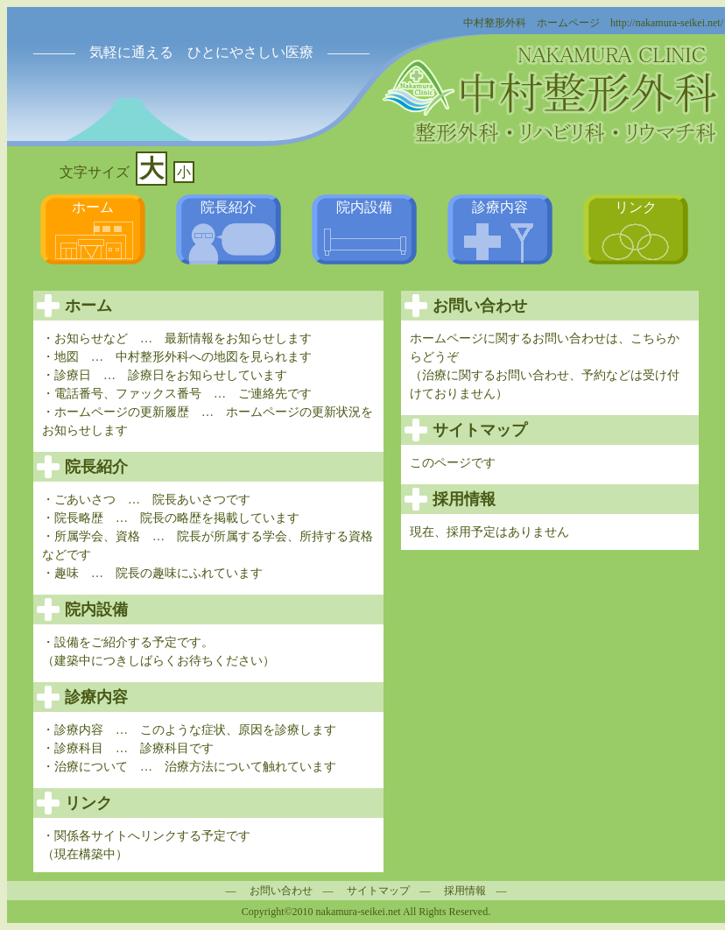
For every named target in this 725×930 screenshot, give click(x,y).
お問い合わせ (281, 890)
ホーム (93, 207)
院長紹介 (229, 207)
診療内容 (500, 207)
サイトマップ (378, 890)
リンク (636, 207)
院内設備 (364, 207)
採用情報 (465, 890)
